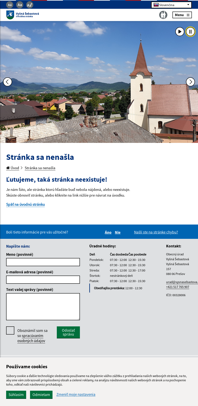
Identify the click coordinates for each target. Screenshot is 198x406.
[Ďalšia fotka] (190, 81)
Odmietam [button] (41, 394)
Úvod (12, 167)
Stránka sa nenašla (40, 167)
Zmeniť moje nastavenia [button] (75, 394)
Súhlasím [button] (16, 394)
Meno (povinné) (19, 254)
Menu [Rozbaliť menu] (182, 14)
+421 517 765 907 (177, 287)
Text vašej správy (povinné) (29, 289)
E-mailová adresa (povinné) (29, 271)
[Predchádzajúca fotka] (7, 81)
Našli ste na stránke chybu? (156, 232)
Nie (118, 232)
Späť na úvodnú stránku (25, 204)
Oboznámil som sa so (32, 335)
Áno (109, 232)
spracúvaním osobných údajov (31, 338)
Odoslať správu (68, 332)
